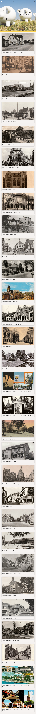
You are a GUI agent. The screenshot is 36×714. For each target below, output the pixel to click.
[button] (1, 2)
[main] (18, 16)
